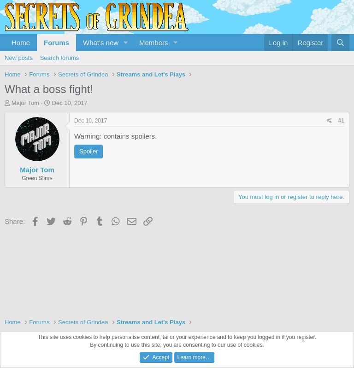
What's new (100, 43)
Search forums (59, 57)
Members (153, 43)
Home (21, 43)
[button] (125, 42)
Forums (56, 43)
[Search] (340, 42)
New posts (19, 57)
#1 (341, 120)
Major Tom (25, 102)
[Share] (329, 121)
